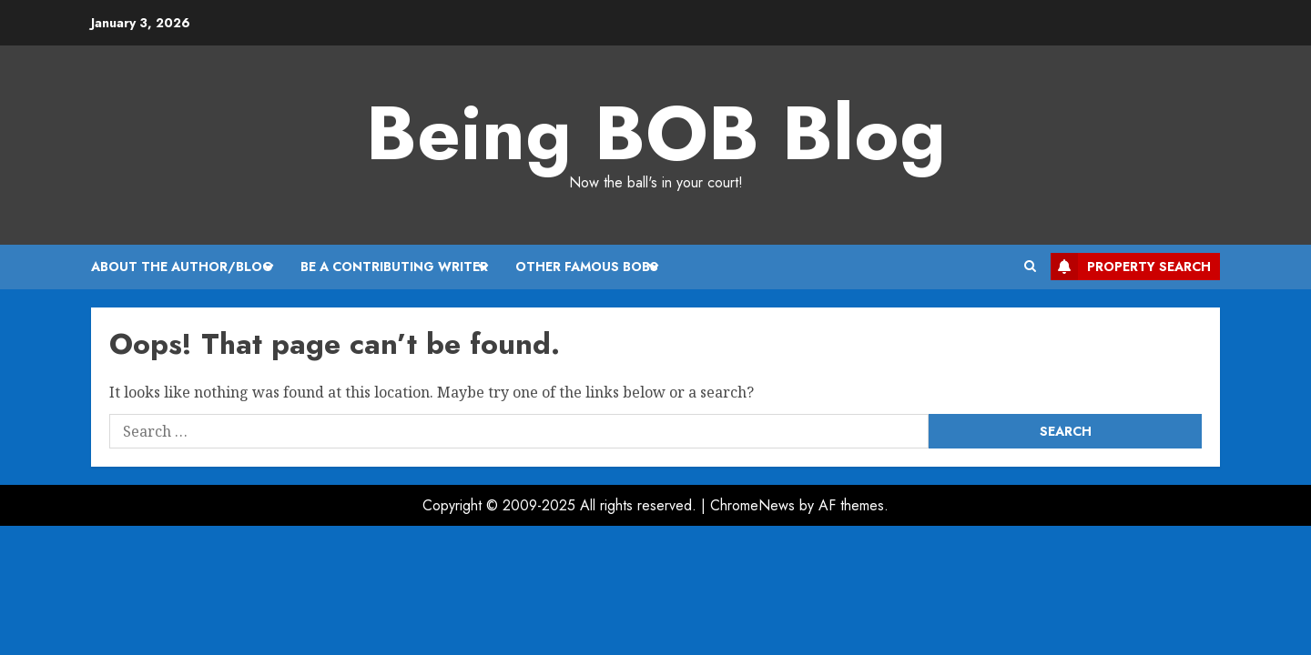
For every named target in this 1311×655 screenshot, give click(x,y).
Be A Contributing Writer (394, 266)
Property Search (1131, 266)
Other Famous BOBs (586, 266)
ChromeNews (752, 505)
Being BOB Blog (656, 132)
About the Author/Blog (182, 266)
